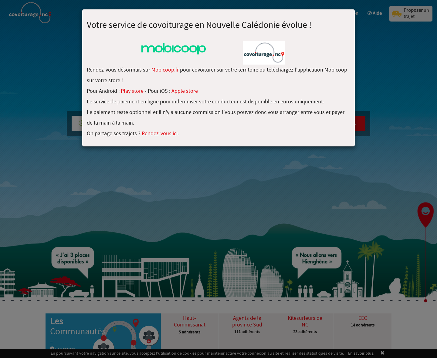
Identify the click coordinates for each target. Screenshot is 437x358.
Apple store (184, 91)
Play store (132, 91)
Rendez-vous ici (160, 133)
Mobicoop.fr (165, 69)
